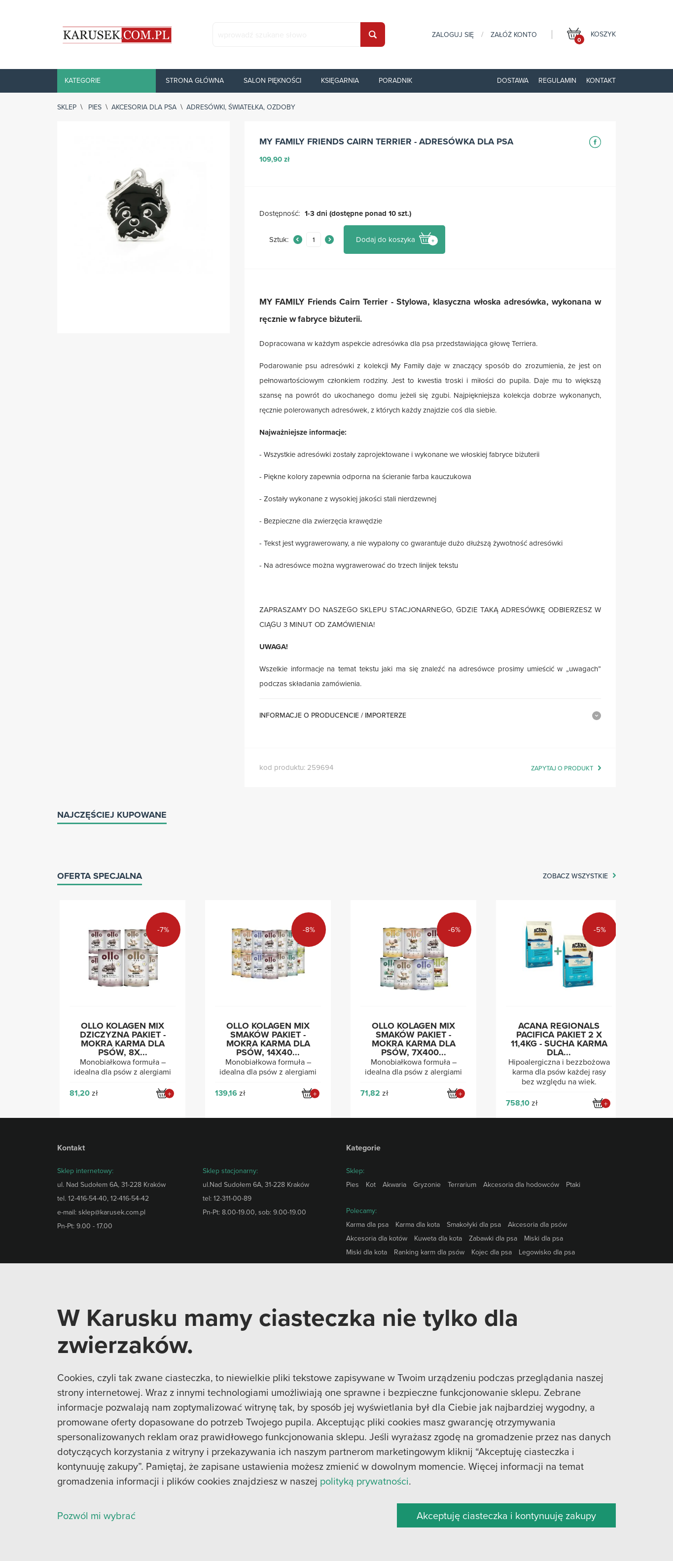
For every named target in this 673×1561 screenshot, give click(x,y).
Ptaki (573, 1184)
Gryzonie (427, 1184)
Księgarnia (340, 80)
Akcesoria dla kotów (376, 1238)
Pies (95, 107)
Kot (371, 1184)
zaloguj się (453, 34)
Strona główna (195, 80)
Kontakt (601, 80)
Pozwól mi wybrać (96, 1515)
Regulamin (557, 80)
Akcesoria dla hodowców (521, 1184)
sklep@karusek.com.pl (111, 1212)
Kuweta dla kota (438, 1238)
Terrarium (462, 1184)
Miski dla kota (366, 1252)
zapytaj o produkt (562, 768)
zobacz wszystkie (575, 876)
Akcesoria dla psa (144, 107)
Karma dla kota (417, 1224)
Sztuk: (278, 239)
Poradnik (395, 80)
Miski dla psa (543, 1238)
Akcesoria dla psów (537, 1224)
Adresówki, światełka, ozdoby (240, 107)
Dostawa (513, 80)
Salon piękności (272, 80)
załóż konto (514, 34)
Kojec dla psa (491, 1252)
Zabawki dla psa (493, 1238)
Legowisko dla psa (547, 1252)
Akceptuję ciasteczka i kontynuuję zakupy (506, 1515)
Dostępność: (279, 213)
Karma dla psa (367, 1224)
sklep (66, 107)
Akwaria (394, 1184)
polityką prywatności (364, 1481)
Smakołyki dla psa (474, 1224)
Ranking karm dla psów (429, 1252)
